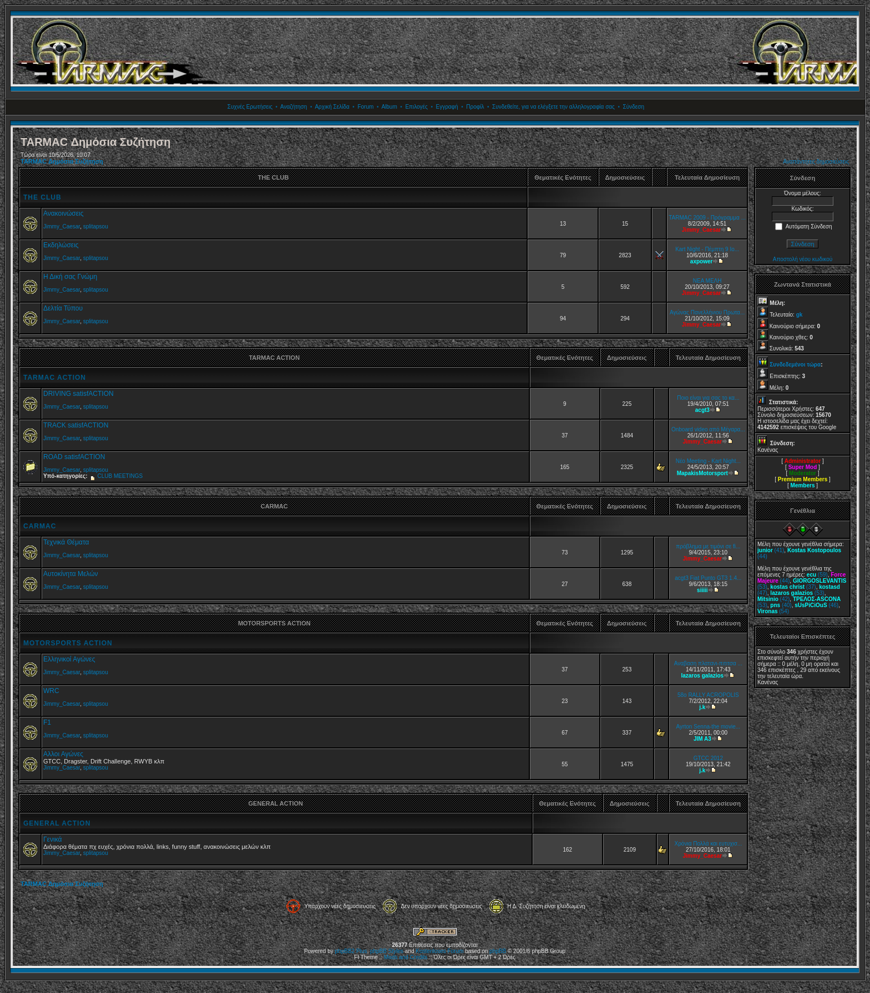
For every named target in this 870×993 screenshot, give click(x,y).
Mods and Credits (405, 957)
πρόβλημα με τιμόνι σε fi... (708, 546)
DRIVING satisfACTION (78, 394)
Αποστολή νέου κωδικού (802, 259)
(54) (773, 611)
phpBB (497, 951)
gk (799, 315)
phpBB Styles (386, 951)
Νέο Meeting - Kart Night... (708, 461)
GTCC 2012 (708, 758)
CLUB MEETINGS (120, 476)
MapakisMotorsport (702, 473)
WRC (51, 691)
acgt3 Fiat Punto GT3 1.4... (708, 578)
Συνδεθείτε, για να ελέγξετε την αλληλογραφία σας (553, 107)
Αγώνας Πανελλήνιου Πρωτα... (707, 312)
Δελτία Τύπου (63, 308)
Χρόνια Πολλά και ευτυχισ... (708, 844)
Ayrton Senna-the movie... (708, 727)
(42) (773, 599)
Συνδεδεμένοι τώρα (795, 364)
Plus (361, 951)
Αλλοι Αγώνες (63, 754)
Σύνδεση (633, 107)
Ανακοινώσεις (63, 213)
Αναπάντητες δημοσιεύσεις (816, 162)
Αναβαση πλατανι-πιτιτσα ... (708, 663)
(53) (797, 593)
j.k (702, 707)
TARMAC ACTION (54, 377)
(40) (780, 605)
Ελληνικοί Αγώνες (69, 659)
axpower (701, 261)
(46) (816, 605)
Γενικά (52, 839)
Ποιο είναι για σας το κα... (708, 398)
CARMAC (39, 526)
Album (389, 107)
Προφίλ (475, 107)
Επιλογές (416, 107)
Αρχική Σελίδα (332, 107)
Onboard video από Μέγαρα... (708, 429)
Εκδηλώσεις (61, 245)
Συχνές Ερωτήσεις (249, 107)
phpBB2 (345, 951)
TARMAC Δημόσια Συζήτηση (62, 161)
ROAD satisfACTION (74, 457)
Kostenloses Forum (439, 951)
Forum (365, 107)
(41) (770, 550)
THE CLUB (42, 197)
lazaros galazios (702, 676)
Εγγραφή (447, 107)
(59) (817, 575)
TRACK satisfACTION (75, 425)
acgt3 (702, 410)
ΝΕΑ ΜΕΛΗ (707, 281)
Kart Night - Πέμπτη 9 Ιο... (707, 249)
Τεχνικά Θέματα (66, 542)
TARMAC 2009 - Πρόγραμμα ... (707, 218)
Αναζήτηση (293, 107)
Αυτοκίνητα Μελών (70, 574)
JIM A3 (702, 739)
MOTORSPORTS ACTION (68, 643)
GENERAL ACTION (56, 823)
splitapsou (95, 226)
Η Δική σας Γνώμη (70, 277)
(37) (793, 587)
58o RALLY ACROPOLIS (708, 695)
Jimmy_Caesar (61, 226)
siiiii (702, 590)
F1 (47, 722)
